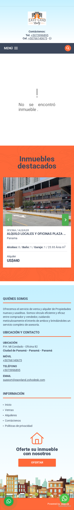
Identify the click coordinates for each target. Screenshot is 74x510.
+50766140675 (37, 38)
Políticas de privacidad (18, 425)
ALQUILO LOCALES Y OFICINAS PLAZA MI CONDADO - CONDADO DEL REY (37, 233)
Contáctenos (13, 420)
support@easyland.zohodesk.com (24, 379)
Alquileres (11, 415)
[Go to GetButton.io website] (64, 506)
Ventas (9, 410)
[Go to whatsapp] (64, 498)
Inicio (8, 404)
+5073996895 (39, 35)
